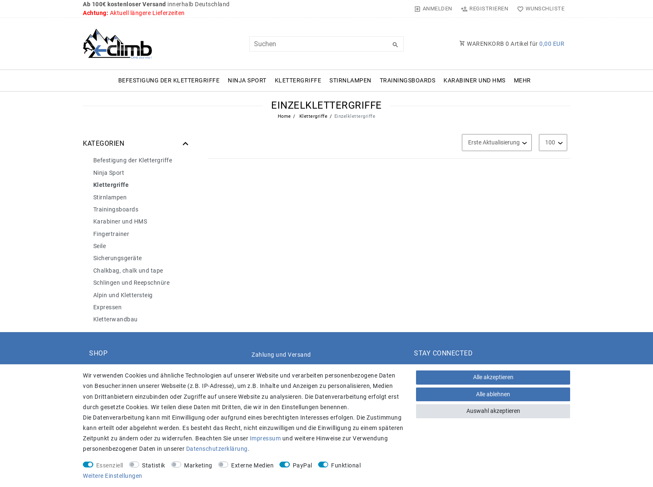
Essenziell (109, 465)
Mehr (522, 80)
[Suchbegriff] (326, 44)
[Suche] (395, 45)
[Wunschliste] (538, 8)
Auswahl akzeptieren (493, 410)
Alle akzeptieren (493, 377)
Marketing (198, 465)
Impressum (265, 438)
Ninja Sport (247, 80)
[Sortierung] (497, 142)
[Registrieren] (484, 8)
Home (284, 116)
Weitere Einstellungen (112, 475)
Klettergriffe (298, 80)
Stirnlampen (350, 80)
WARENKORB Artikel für (511, 43)
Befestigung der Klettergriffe (169, 80)
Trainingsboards (408, 80)
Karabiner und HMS (475, 80)
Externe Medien (252, 465)
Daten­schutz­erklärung (217, 448)
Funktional (346, 465)
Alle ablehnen (493, 394)
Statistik (153, 465)
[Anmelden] (433, 8)
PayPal (302, 465)
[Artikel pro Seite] (553, 142)
